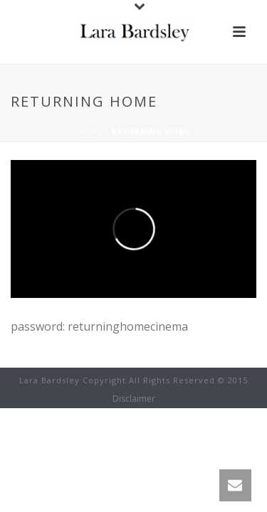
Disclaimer (133, 399)
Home (90, 132)
